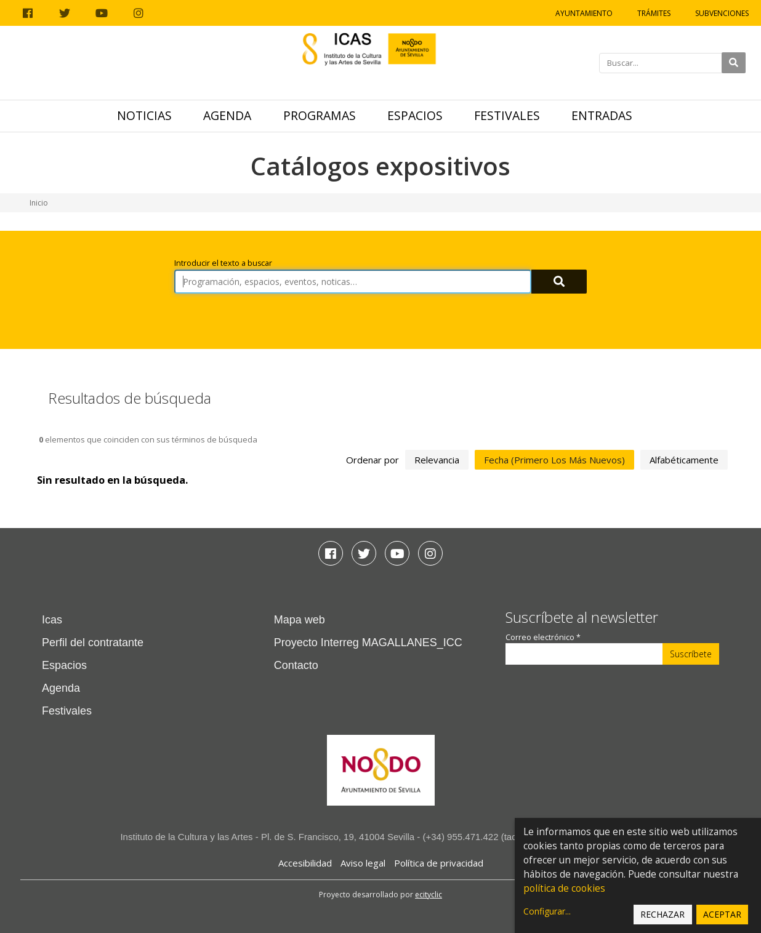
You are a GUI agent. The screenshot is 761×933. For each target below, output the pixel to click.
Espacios (415, 115)
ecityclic (428, 894)
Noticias (144, 115)
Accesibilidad (305, 863)
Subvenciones (722, 13)
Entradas (601, 115)
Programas (319, 115)
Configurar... (547, 911)
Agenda (227, 115)
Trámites (653, 13)
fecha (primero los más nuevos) (554, 460)
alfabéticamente (684, 460)
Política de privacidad (438, 863)
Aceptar (722, 914)
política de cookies (564, 888)
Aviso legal (362, 863)
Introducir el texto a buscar (223, 263)
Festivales (507, 115)
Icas (52, 620)
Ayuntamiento (584, 13)
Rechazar (662, 914)
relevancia (436, 460)
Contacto (296, 665)
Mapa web (299, 620)
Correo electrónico (543, 637)
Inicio (39, 203)
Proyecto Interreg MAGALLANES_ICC (368, 642)
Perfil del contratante (92, 642)
